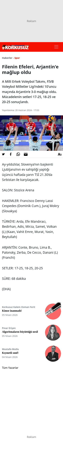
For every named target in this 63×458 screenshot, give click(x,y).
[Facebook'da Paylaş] (10, 154)
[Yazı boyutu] (59, 154)
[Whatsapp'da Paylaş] (18, 154)
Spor (17, 57)
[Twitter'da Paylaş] (3, 154)
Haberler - (8, 57)
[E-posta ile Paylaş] (25, 154)
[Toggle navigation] (56, 46)
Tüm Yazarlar (10, 368)
